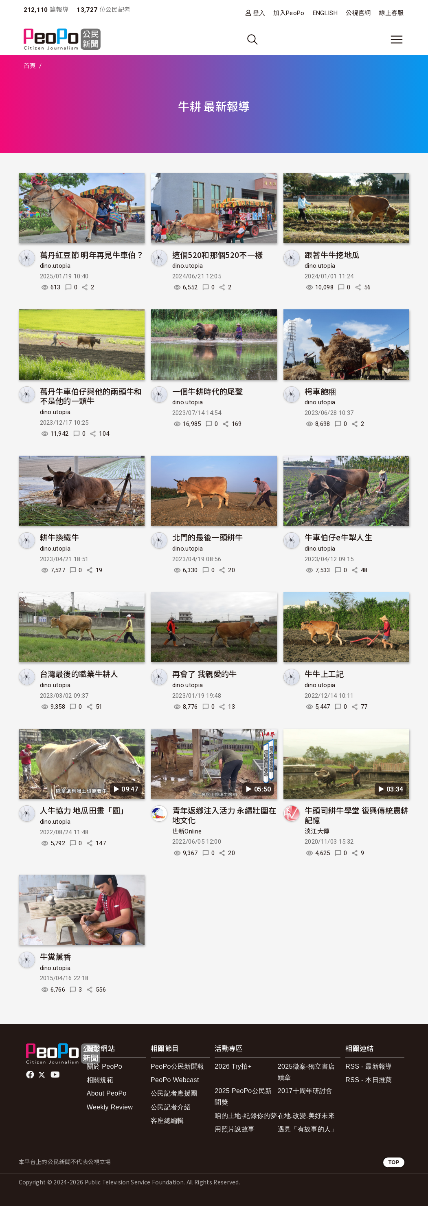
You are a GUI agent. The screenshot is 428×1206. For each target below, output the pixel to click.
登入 (259, 13)
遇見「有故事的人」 (308, 1129)
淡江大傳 (317, 831)
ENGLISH (325, 13)
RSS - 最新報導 (368, 1066)
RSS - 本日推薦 (368, 1079)
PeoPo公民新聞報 (177, 1066)
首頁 (30, 66)
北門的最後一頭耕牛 (207, 536)
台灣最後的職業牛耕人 (79, 673)
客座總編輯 (167, 1120)
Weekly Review (110, 1107)
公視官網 (358, 13)
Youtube (55, 1075)
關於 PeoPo (104, 1066)
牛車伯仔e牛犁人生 (338, 536)
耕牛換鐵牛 (59, 536)
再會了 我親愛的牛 (204, 673)
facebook (30, 1075)
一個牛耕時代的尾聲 (207, 391)
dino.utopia (55, 265)
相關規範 (100, 1079)
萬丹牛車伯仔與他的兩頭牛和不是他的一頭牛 (91, 396)
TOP (393, 1162)
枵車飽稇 (320, 391)
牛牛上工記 (324, 673)
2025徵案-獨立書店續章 (306, 1072)
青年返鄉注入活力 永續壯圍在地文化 (224, 815)
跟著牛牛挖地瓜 (332, 254)
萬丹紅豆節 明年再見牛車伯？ (92, 254)
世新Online (187, 831)
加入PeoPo (288, 13)
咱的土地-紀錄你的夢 (246, 1115)
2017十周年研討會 (305, 1090)
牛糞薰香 (55, 956)
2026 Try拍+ (233, 1066)
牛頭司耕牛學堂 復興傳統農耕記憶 (356, 815)
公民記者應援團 (174, 1093)
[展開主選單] (396, 39)
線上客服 (391, 13)
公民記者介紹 (171, 1107)
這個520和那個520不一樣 (217, 254)
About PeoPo (107, 1093)
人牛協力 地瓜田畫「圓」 (84, 810)
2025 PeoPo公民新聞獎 (243, 1096)
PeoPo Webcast (175, 1079)
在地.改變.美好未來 (306, 1115)
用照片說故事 (235, 1129)
